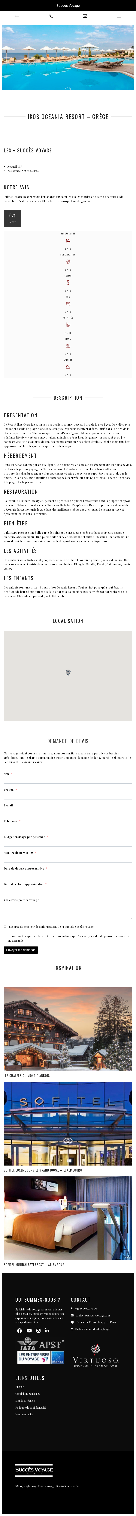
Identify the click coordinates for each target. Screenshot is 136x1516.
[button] (127, 57)
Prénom (9, 789)
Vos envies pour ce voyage (21, 900)
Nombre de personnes (18, 852)
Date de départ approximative (24, 868)
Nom (7, 774)
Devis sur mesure (31, 762)
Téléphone (11, 821)
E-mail (8, 805)
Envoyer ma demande (21, 950)
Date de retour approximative (24, 884)
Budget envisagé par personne (24, 837)
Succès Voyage (68, 6)
